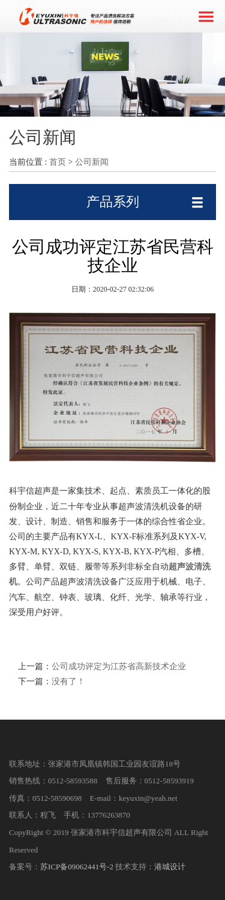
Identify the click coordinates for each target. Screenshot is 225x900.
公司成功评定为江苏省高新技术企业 (119, 666)
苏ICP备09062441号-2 (76, 866)
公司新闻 (92, 162)
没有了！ (68, 681)
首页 (57, 162)
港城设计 (169, 866)
